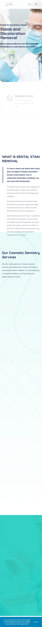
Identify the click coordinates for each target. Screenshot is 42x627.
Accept (35, 622)
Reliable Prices (24, 100)
